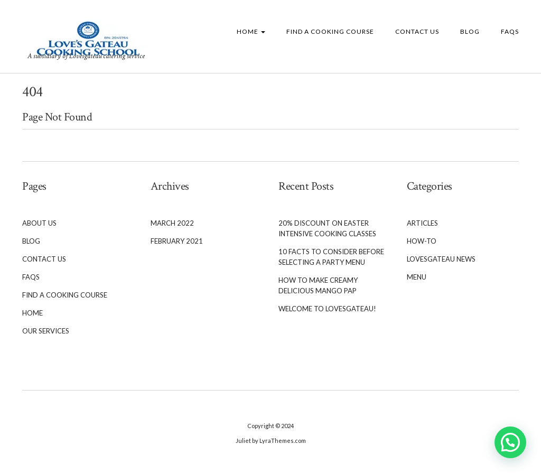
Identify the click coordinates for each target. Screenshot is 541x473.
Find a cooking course (330, 31)
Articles (422, 223)
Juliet (243, 440)
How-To (421, 241)
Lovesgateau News (441, 259)
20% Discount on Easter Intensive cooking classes (327, 228)
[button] (510, 442)
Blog (470, 31)
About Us (39, 223)
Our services (45, 331)
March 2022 (172, 223)
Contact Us (417, 31)
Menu (416, 277)
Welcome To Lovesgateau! (327, 308)
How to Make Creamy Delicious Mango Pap (318, 285)
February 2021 (177, 241)
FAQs (510, 31)
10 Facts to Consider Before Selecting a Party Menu (331, 256)
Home (251, 31)
